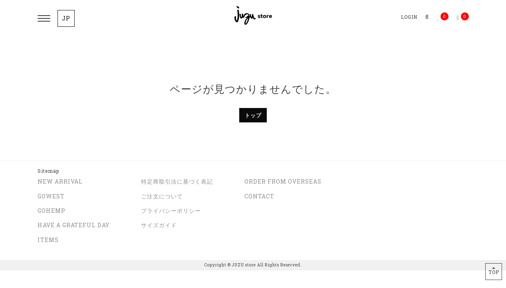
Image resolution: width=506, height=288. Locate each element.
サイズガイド (159, 225)
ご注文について (162, 196)
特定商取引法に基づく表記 (177, 181)
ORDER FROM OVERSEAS (282, 181)
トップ (253, 115)
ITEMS (48, 240)
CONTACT (259, 196)
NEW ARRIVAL (60, 181)
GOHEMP (51, 210)
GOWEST (51, 196)
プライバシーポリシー (171, 210)
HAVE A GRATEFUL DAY (74, 225)
